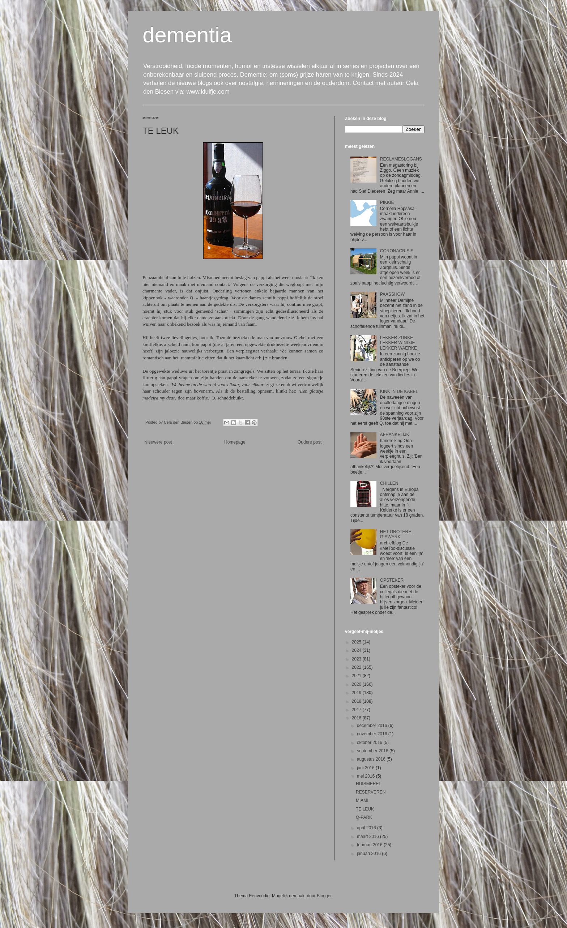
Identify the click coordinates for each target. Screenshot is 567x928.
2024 (357, 650)
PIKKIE (387, 202)
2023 (357, 659)
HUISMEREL (368, 783)
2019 (357, 692)
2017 (357, 709)
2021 (357, 675)
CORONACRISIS (397, 250)
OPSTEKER (392, 580)
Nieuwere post (158, 442)
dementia (187, 35)
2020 (357, 684)
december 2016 (372, 725)
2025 (357, 642)
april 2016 (367, 827)
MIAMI (362, 800)
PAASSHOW (392, 294)
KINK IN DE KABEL (399, 391)
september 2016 (373, 750)
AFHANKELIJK (394, 434)
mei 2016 (366, 776)
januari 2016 (369, 853)
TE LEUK (365, 809)
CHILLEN (389, 483)
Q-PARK (364, 817)
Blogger (324, 895)
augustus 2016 (372, 759)
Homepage (235, 442)
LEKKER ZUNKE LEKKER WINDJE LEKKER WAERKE (398, 343)
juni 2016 (366, 767)
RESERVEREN (370, 792)
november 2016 (372, 733)
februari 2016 (370, 844)
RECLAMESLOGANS (401, 159)
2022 (357, 667)
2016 (357, 717)
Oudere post (309, 442)
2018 (357, 701)
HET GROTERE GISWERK (395, 534)
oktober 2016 (370, 742)
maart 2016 (368, 836)
